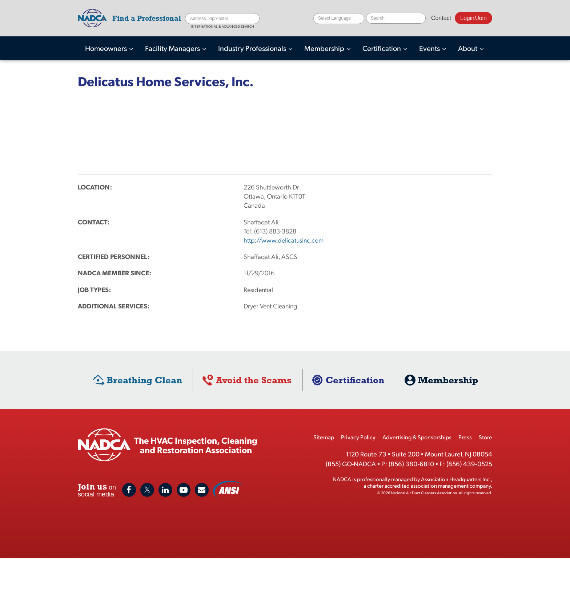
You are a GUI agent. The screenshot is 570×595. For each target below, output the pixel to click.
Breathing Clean (144, 380)
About (468, 48)
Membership (325, 48)
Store (485, 437)
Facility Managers (173, 48)
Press (465, 437)
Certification (382, 48)
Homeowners (106, 48)
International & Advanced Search (222, 27)
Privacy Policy (358, 437)
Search (254, 18)
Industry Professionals (253, 48)
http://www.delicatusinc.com (284, 240)
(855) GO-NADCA (351, 463)
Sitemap (323, 437)
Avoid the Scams (254, 380)
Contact (441, 18)
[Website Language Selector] (338, 18)
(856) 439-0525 (469, 463)
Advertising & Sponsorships (416, 437)
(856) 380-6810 (411, 463)
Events (430, 48)
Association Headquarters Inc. (456, 478)
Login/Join (473, 18)
